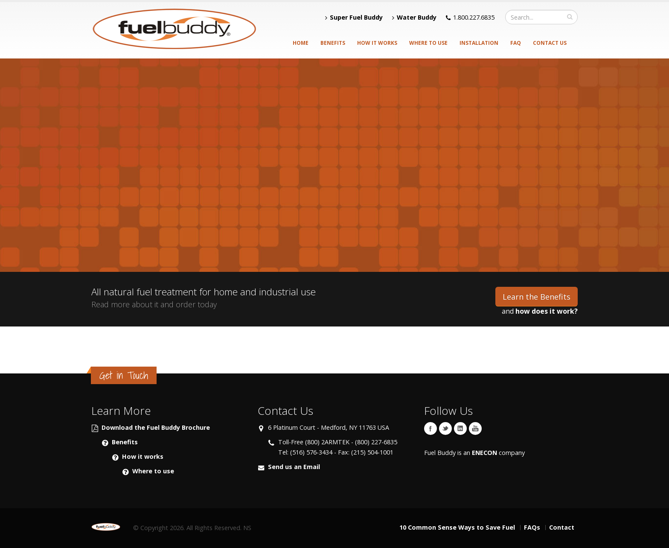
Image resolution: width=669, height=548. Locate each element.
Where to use (153, 471)
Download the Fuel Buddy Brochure (156, 427)
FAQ (515, 43)
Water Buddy (414, 17)
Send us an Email (294, 467)
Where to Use (428, 43)
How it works (142, 456)
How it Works (377, 43)
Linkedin (460, 428)
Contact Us (550, 43)
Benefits (332, 43)
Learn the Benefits (536, 296)
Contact (561, 527)
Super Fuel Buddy (354, 17)
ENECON (484, 453)
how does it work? (546, 311)
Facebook (430, 428)
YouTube (475, 428)
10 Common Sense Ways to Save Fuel (457, 527)
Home (300, 43)
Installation (479, 43)
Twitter (445, 428)
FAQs (532, 527)
